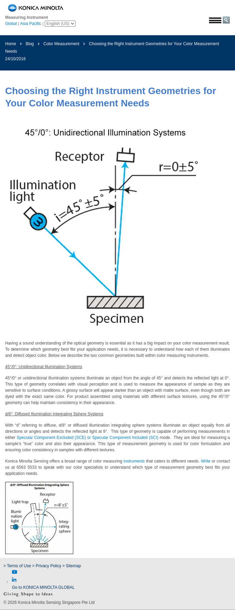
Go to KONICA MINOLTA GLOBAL (43, 587)
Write (205, 461)
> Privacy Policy (46, 565)
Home (10, 43)
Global (11, 23)
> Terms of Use (17, 565)
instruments (134, 461)
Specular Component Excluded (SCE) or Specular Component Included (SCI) (87, 437)
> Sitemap (72, 565)
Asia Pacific (30, 23)
